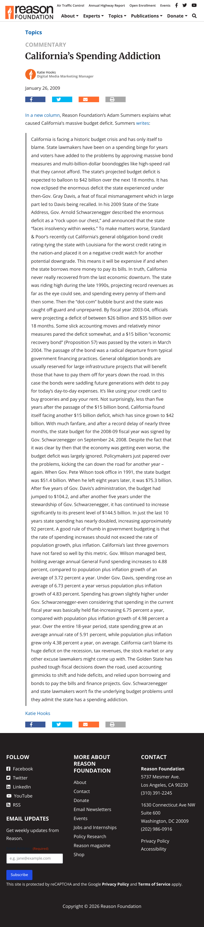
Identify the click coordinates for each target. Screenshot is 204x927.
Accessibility (153, 849)
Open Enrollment (142, 5)
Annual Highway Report (107, 5)
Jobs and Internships (95, 827)
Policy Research (90, 836)
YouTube (19, 796)
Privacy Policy (155, 841)
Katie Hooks (37, 713)
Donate (175, 16)
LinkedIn (18, 787)
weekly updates (31, 830)
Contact (82, 791)
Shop (79, 854)
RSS (13, 805)
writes (142, 123)
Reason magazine (92, 845)
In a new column (42, 115)
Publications (145, 16)
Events (165, 5)
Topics (115, 16)
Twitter (17, 778)
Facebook (19, 769)
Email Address (27, 848)
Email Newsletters (92, 809)
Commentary (45, 45)
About (68, 16)
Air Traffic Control (70, 5)
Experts (91, 16)
